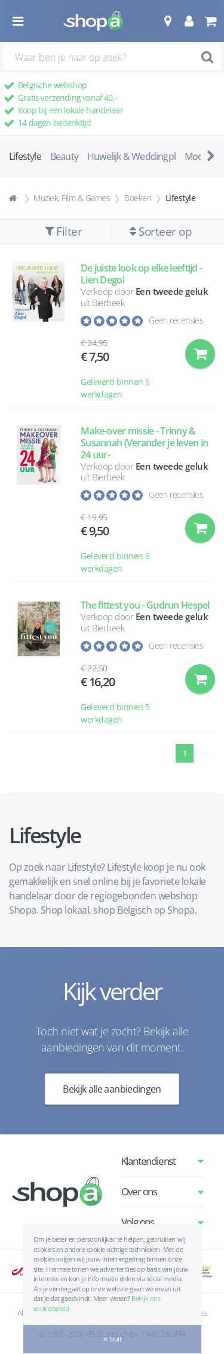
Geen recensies (176, 320)
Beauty (64, 156)
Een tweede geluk (172, 291)
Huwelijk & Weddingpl (131, 156)
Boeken (137, 197)
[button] (167, 21)
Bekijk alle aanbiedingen (112, 1089)
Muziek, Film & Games (71, 197)
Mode (196, 156)
